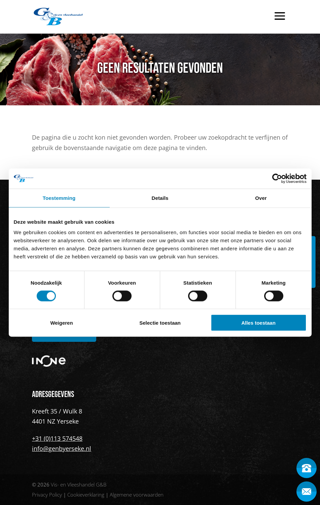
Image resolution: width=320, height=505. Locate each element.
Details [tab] (160, 198)
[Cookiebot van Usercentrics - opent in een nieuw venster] (277, 178)
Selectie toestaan (160, 323)
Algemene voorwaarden (137, 494)
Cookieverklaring (85, 494)
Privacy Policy (47, 494)
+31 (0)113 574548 (57, 438)
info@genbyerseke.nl (61, 448)
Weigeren (61, 323)
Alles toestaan (258, 323)
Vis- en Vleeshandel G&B (78, 484)
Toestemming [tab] (59, 198)
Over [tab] (261, 198)
